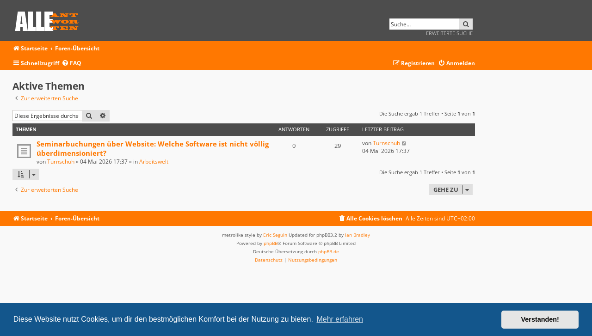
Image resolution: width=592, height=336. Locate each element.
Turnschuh (60, 161)
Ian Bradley (357, 235)
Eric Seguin (275, 235)
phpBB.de (328, 251)
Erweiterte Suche (449, 33)
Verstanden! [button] (540, 319)
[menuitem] (71, 63)
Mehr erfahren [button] (339, 319)
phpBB (271, 243)
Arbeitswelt (153, 161)
